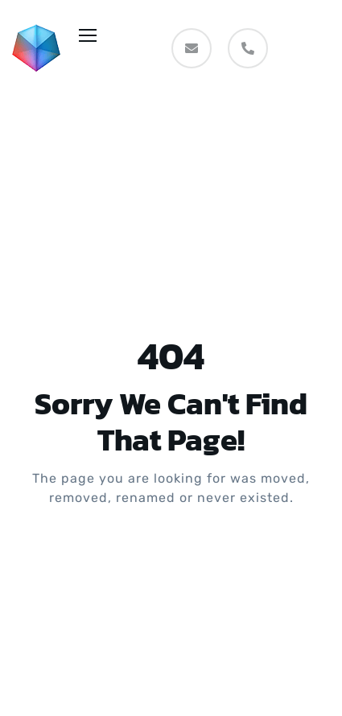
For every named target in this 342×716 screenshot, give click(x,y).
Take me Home (171, 562)
